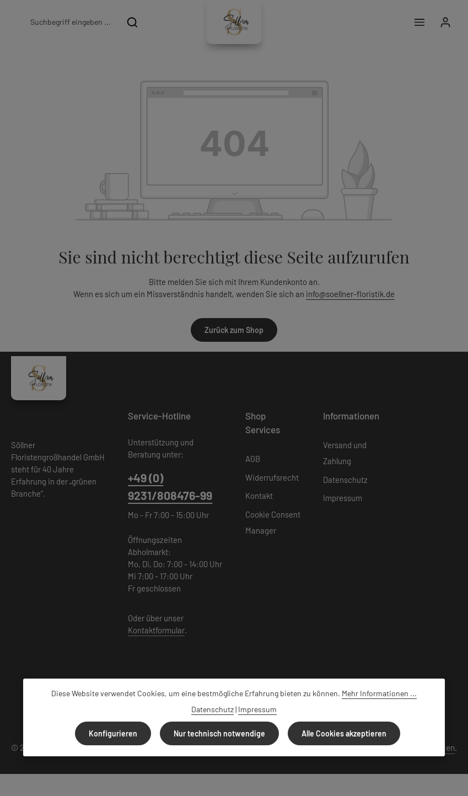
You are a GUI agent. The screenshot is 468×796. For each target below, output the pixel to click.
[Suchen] (132, 22)
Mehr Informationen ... (379, 693)
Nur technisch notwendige (219, 733)
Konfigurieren (113, 733)
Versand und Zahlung (345, 453)
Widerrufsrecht (272, 477)
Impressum (342, 498)
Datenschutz (345, 480)
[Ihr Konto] (445, 22)
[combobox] (70, 22)
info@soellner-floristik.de (350, 294)
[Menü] (419, 22)
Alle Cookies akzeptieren (344, 733)
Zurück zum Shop (234, 330)
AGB (252, 459)
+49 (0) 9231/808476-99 (170, 486)
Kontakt (259, 496)
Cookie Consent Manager (272, 522)
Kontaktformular (156, 630)
